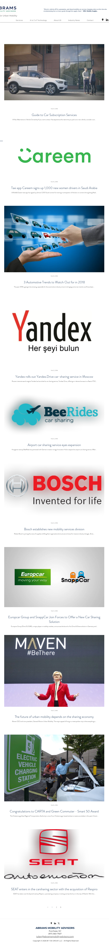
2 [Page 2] (56, 907)
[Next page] (61, 907)
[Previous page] (48, 907)
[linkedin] (107, 20)
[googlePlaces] (102, 20)
